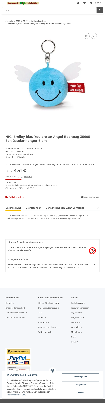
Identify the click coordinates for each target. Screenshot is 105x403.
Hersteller (9, 303)
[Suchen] (49, 10)
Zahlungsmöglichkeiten (16, 312)
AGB (40, 312)
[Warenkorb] (95, 3)
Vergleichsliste (77, 317)
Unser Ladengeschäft (15, 308)
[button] (78, 3)
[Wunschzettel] (84, 3)
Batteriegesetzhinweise (49, 327)
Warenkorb (76, 322)
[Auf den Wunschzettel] (94, 36)
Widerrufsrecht (45, 332)
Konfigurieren (80, 385)
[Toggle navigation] (3, 1)
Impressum (43, 322)
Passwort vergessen (80, 308)
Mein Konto (76, 332)
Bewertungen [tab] (33, 208)
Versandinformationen (15, 317)
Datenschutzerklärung (48, 308)
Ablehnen (80, 392)
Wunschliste (76, 327)
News (73, 337)
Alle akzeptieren (80, 377)
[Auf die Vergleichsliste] (87, 36)
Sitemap (42, 317)
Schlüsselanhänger (24, 154)
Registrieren (76, 312)
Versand (28, 176)
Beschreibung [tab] (13, 208)
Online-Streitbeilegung (48, 303)
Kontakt (74, 341)
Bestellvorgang (78, 303)
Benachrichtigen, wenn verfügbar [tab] (65, 208)
